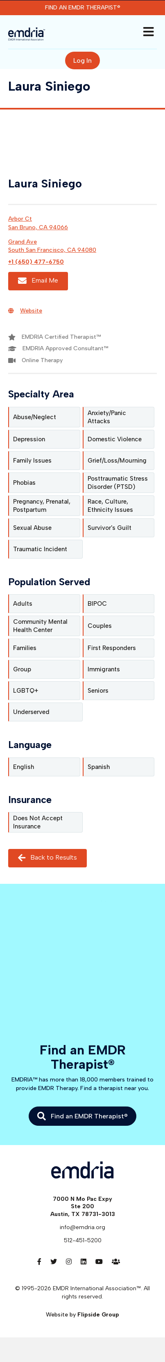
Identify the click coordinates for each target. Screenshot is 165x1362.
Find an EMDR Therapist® (82, 7)
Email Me (38, 280)
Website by (82, 1314)
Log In (82, 60)
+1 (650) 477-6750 (36, 261)
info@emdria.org (82, 1227)
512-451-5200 (83, 1240)
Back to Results (47, 858)
